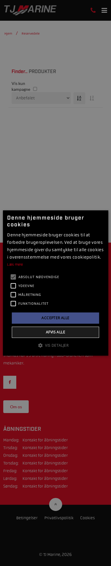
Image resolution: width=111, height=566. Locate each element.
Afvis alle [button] (55, 332)
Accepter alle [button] (55, 317)
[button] (55, 345)
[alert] (55, 283)
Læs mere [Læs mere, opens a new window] (15, 264)
